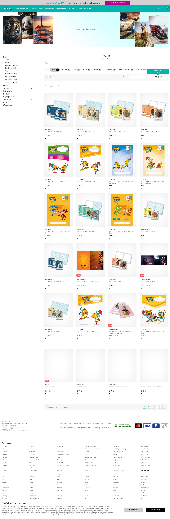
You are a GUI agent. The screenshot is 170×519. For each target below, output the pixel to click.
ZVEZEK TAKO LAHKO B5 (148, 231)
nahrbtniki (60, 462)
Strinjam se (155, 509)
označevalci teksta (90, 457)
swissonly (143, 482)
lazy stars (60, 498)
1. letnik (4, 446)
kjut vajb (59, 490)
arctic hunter (5, 487)
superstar (143, 479)
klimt (58, 493)
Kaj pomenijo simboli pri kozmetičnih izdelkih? (75, 428)
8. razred (32, 449)
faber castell (33, 495)
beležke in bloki (33, 457)
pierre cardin (116, 482)
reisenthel (116, 495)
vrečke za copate (146, 465)
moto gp (87, 487)
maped (87, 476)
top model (143, 490)
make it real (88, 474)
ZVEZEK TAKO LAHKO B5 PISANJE (54, 281)
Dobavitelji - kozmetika (101, 428)
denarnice (32, 465)
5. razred (4, 468)
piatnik (115, 479)
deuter (31, 482)
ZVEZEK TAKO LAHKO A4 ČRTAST (118, 131)
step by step (144, 476)
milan (86, 485)
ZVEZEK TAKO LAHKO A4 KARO (86, 131)
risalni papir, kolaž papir (120, 449)
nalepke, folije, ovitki (63, 465)
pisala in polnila (89, 462)
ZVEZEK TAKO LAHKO (115, 281)
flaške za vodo (33, 470)
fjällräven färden (34, 498)
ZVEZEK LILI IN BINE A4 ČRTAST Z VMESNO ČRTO (57, 232)
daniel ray (32, 474)
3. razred (4, 460)
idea (58, 476)
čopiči (31, 462)
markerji (59, 460)
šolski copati (116, 468)
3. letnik (4, 457)
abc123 (4, 476)
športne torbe (144, 446)
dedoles (31, 476)
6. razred (4, 470)
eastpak (31, 485)
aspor (3, 493)
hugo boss (60, 474)
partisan (115, 474)
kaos (58, 485)
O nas (89, 423)
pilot (114, 485)
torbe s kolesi (144, 451)
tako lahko (144, 485)
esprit (31, 490)
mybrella (87, 493)
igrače (59, 449)
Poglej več (133, 509)
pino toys (115, 487)
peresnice (87, 460)
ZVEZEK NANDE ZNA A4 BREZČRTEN (151, 387)
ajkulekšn (4, 482)
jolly (58, 479)
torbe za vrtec (145, 454)
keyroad (59, 487)
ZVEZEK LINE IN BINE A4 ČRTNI (86, 181)
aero (3, 479)
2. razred (4, 454)
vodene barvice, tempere (148, 460)
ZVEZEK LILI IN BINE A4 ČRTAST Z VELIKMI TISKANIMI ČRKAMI (153, 182)
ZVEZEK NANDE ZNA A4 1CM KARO (119, 387)
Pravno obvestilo (79, 423)
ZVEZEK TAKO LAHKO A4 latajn (86, 231)
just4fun (59, 482)
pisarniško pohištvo (90, 465)
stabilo (143, 474)
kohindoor (60, 495)
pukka (114, 490)
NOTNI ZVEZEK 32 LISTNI (52, 387)
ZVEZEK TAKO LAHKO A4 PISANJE (55, 131)
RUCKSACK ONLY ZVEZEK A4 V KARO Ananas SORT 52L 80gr (120, 332)
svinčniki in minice (146, 449)
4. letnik (4, 462)
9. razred (32, 451)
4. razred (4, 465)
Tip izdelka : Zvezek (52, 87)
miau (86, 482)
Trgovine (108, 423)
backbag (4, 495)
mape (58, 457)
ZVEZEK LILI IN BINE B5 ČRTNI (85, 331)
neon (86, 495)
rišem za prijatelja (118, 498)
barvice (31, 454)
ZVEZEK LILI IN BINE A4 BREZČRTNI (55, 181)
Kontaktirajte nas (65, 423)
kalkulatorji (60, 451)
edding (31, 487)
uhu (142, 498)
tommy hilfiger (145, 487)
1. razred (4, 449)
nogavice (59, 470)
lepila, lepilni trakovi (63, 454)
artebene (4, 490)
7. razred (32, 446)
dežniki (31, 468)
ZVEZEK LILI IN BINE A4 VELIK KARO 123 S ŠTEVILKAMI (121, 182)
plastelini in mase (90, 468)
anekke (4, 485)
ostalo (87, 451)
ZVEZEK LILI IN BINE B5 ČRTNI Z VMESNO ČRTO (152, 332)
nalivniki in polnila (62, 468)
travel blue (143, 493)
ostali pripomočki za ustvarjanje (94, 449)
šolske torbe (116, 465)
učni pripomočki (145, 457)
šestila (115, 454)
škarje (114, 460)
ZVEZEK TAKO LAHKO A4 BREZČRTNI (151, 131)
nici (86, 498)
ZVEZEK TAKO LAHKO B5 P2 (85, 387)
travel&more (144, 495)
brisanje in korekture (35, 460)
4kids (3, 474)
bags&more (5, 498)
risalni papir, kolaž (118, 446)
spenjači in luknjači (118, 470)
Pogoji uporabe (98, 423)
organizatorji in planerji (92, 446)
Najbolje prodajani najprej (138, 77)
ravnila (87, 470)
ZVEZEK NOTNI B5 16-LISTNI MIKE (150, 281)
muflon (87, 490)
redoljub (115, 493)
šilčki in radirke (117, 457)
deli (30, 479)
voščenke (143, 462)
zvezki (142, 468)
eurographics (33, 493)
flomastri (60, 446)
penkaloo (115, 476)
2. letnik (4, 451)
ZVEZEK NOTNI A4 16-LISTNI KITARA (87, 281)
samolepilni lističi (118, 451)
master (87, 479)
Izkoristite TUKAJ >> (117, 2)
